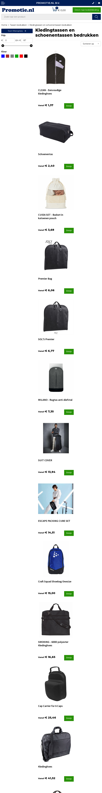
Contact (56, 736)
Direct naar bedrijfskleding (87, 10)
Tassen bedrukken (18, 25)
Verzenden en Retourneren (58, 745)
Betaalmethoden (60, 740)
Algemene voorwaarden (89, 740)
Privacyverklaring (86, 747)
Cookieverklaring (85, 743)
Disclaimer (83, 750)
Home (4, 25)
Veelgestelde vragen (36, 740)
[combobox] (46, 17)
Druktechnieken (34, 743)
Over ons (31, 736)
